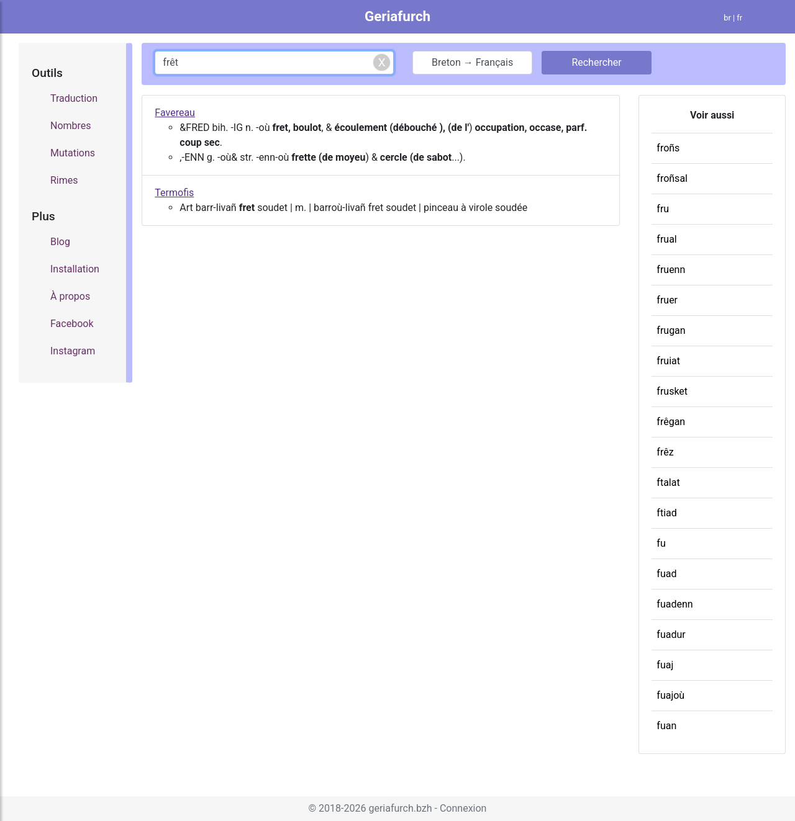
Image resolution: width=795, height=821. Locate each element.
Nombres (70, 126)
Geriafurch (397, 16)
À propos (70, 296)
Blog (60, 242)
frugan (670, 330)
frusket (672, 391)
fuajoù (670, 695)
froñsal (672, 178)
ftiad (666, 513)
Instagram (72, 351)
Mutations (72, 153)
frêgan (670, 422)
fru (662, 209)
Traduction (74, 98)
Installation (74, 269)
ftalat (667, 482)
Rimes (64, 180)
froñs (667, 148)
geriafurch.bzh (400, 808)
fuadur (670, 634)
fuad (666, 574)
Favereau (175, 113)
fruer (667, 300)
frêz (664, 452)
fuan (666, 726)
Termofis (174, 193)
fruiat (668, 361)
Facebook (71, 324)
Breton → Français (472, 62)
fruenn (670, 270)
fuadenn (674, 604)
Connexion (463, 808)
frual (666, 239)
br (727, 17)
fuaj (664, 665)
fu (660, 543)
